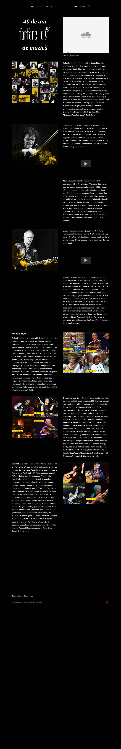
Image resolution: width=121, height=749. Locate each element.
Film (75, 6)
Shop (82, 6)
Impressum (28, 596)
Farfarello (66, 55)
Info (38, 6)
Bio (32, 6)
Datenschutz (16, 596)
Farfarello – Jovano (75, 55)
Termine (49, 6)
